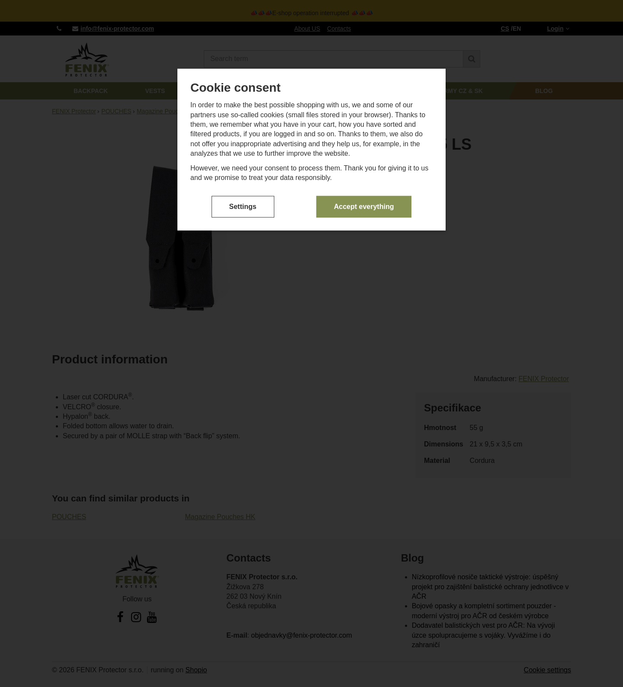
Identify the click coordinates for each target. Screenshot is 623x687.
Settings (243, 206)
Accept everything (364, 206)
